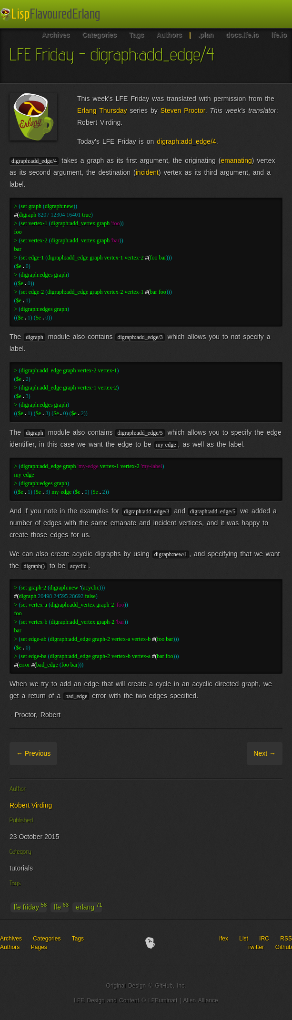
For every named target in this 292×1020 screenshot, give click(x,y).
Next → (264, 753)
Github (283, 947)
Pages (39, 947)
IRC (264, 938)
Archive (70, 753)
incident (147, 172)
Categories (46, 938)
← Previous (33, 753)
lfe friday (30, 906)
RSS (286, 938)
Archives (11, 938)
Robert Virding (31, 805)
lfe (61, 906)
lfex (223, 938)
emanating (236, 160)
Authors (10, 947)
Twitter (255, 947)
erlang (89, 906)
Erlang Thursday (102, 110)
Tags (78, 938)
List (243, 938)
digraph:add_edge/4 (186, 141)
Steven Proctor (183, 110)
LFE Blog (51, 14)
